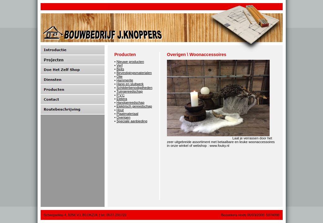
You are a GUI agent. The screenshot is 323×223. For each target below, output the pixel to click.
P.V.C (120, 95)
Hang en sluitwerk (129, 84)
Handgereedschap (130, 102)
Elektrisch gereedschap (134, 106)
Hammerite (124, 80)
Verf (119, 65)
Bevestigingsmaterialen (134, 73)
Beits (120, 69)
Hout (119, 110)
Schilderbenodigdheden (134, 88)
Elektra (121, 99)
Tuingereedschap (129, 91)
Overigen (123, 117)
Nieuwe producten (130, 61)
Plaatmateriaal (127, 114)
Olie (119, 76)
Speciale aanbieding (131, 121)
